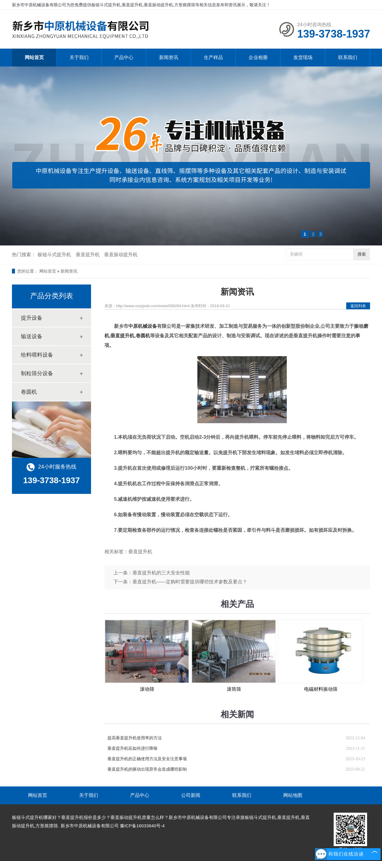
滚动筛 (147, 689)
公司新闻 (190, 795)
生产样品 (213, 57)
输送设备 (31, 336)
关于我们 (79, 57)
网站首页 (34, 57)
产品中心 (123, 57)
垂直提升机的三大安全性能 (161, 572)
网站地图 (292, 795)
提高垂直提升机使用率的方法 (134, 738)
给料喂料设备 (37, 355)
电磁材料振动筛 (321, 689)
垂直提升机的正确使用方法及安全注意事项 (147, 759)
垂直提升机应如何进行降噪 (132, 748)
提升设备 (31, 318)
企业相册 (258, 57)
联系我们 (347, 57)
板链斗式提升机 (54, 254)
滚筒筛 (234, 689)
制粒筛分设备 (37, 373)
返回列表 (358, 306)
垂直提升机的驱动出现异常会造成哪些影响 (147, 769)
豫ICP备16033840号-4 (142, 825)
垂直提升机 (88, 254)
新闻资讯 (168, 57)
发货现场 (302, 57)
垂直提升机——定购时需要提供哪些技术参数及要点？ (190, 581)
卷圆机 (29, 392)
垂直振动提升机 (121, 254)
